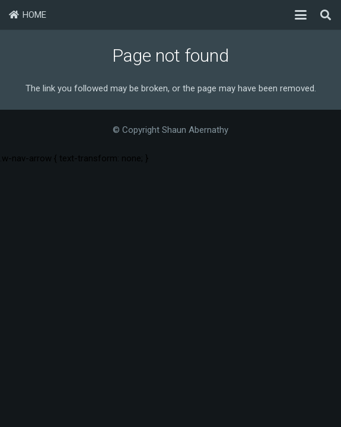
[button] (301, 15)
